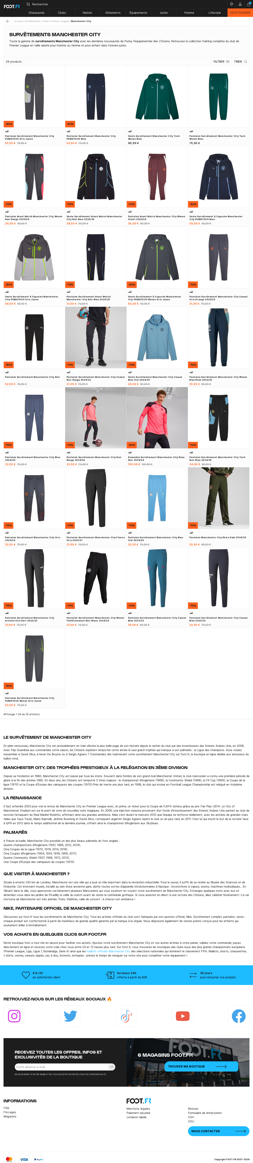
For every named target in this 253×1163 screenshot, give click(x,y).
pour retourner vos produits (218, 977)
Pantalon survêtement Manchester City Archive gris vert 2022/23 (29, 619)
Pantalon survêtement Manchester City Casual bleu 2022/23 (218, 619)
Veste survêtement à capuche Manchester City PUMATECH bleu (216, 218)
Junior (165, 12)
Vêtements (115, 12)
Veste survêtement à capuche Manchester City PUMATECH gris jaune (31, 298)
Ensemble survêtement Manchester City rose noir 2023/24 (156, 458)
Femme (190, 12)
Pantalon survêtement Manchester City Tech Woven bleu (217, 137)
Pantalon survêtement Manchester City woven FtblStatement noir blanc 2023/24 (95, 619)
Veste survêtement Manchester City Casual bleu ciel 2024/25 (155, 378)
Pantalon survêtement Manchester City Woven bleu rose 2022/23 (218, 378)
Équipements (140, 12)
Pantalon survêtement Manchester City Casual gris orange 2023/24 (218, 298)
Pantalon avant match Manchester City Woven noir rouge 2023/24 (33, 218)
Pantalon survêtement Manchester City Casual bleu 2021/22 (157, 619)
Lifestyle (215, 12)
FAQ (6, 1108)
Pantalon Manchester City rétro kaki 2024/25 (217, 537)
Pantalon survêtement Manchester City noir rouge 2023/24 (94, 458)
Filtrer (221, 61)
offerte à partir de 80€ (132, 977)
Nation (90, 12)
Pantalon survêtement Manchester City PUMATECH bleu (91, 137)
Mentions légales (138, 1108)
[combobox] (127, 4)
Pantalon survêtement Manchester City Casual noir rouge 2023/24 (96, 378)
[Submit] (31, 4)
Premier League (60, 21)
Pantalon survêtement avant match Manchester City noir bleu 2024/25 (89, 298)
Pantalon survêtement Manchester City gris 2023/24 (32, 539)
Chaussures (40, 12)
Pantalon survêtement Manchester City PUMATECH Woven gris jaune (29, 699)
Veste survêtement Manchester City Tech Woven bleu (154, 137)
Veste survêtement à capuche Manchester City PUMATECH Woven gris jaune (154, 298)
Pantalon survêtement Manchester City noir (32, 377)
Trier (240, 61)
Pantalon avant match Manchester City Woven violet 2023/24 (156, 218)
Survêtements (32, 21)
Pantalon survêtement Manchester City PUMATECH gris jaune (29, 137)
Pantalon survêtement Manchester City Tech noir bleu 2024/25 (217, 458)
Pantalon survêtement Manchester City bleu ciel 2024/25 (155, 539)
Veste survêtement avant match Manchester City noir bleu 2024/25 (94, 218)
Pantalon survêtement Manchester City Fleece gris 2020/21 (96, 539)
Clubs (65, 12)
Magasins (10, 1116)
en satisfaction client (46, 977)
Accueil (18, 21)
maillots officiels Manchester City (108, 951)
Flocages (10, 1112)
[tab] (126, 43)
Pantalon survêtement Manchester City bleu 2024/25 (32, 458)
